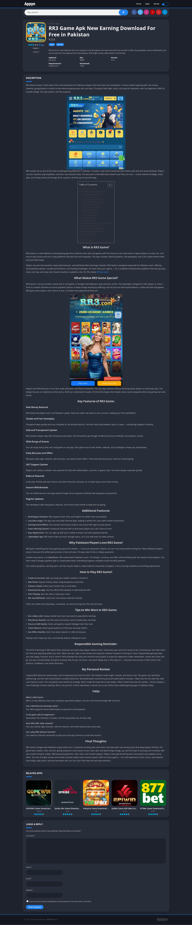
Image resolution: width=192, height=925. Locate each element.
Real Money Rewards (91, 198)
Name (29, 868)
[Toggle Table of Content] (109, 186)
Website (29, 891)
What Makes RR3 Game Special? (93, 192)
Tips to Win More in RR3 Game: (93, 230)
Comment (30, 836)
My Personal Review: (89, 235)
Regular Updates (90, 219)
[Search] (76, 13)
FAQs (84, 238)
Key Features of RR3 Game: (91, 195)
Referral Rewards (90, 213)
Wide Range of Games (91, 206)
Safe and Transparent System (94, 203)
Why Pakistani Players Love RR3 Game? (96, 224)
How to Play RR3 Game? (90, 227)
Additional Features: (89, 221)
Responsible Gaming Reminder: (93, 232)
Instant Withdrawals (91, 216)
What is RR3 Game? (88, 189)
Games (156, 4)
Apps (147, 4)
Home (138, 4)
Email (29, 879)
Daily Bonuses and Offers (93, 208)
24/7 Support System (91, 211)
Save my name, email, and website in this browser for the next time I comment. (60, 902)
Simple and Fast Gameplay (93, 201)
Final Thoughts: (88, 241)
